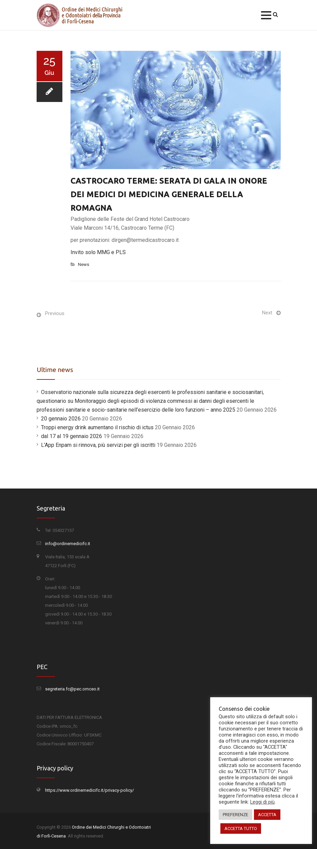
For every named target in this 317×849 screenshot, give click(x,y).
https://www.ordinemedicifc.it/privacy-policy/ (89, 790)
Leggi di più (262, 802)
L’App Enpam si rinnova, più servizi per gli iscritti (98, 445)
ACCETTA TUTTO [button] (240, 828)
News (83, 264)
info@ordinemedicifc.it (67, 543)
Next (267, 313)
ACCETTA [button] (267, 814)
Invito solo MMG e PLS (98, 252)
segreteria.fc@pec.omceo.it (72, 688)
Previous (54, 313)
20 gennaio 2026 (61, 418)
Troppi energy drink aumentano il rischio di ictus (97, 427)
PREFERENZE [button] (235, 814)
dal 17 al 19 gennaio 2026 (71, 436)
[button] (266, 15)
